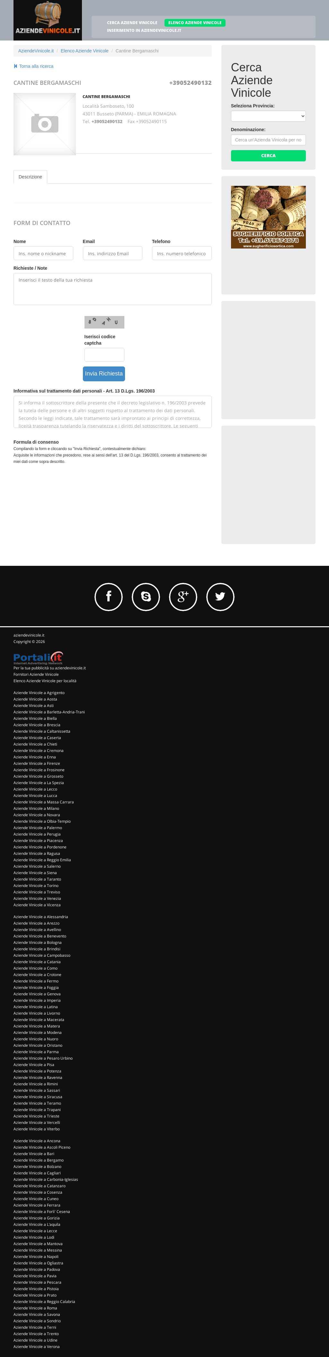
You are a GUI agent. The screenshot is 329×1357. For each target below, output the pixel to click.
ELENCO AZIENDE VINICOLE (195, 22)
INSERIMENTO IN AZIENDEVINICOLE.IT (144, 30)
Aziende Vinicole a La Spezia (38, 782)
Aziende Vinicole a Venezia (37, 898)
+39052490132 (190, 82)
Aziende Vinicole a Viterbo (36, 1129)
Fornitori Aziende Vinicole (36, 674)
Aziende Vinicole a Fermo (35, 981)
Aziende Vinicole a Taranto (37, 879)
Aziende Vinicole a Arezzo (36, 923)
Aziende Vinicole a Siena (35, 872)
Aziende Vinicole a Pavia (35, 1276)
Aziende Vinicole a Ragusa (36, 853)
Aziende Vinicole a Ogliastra (38, 1263)
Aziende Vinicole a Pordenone (40, 847)
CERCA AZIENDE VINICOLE (132, 22)
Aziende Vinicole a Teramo (37, 1103)
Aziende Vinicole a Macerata (38, 1019)
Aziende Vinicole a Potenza (37, 1071)
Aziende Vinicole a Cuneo (35, 1198)
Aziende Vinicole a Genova (37, 994)
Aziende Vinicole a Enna (34, 757)
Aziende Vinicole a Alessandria (40, 916)
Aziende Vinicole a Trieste (36, 1116)
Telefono (161, 241)
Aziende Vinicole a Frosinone (39, 770)
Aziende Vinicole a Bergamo (38, 1160)
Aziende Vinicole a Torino (35, 885)
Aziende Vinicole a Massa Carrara (43, 802)
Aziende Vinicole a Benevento (39, 936)
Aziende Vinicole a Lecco (35, 789)
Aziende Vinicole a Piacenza (38, 840)
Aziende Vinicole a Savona (36, 1314)
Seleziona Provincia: (253, 105)
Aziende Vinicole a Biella (35, 718)
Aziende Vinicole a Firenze (36, 763)
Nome (19, 241)
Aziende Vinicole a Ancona (36, 1141)
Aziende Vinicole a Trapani (37, 1109)
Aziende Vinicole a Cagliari (37, 1173)
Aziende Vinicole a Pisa (33, 1064)
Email (89, 241)
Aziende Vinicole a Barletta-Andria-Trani (49, 712)
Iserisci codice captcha (100, 340)
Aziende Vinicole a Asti (33, 705)
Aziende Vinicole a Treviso (36, 892)
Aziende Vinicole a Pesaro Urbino (43, 1058)
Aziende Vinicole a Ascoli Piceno (41, 1147)
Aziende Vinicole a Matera (36, 1026)
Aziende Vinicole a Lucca (35, 795)
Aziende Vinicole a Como (35, 968)
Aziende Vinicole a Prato (35, 1295)
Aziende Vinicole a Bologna (37, 942)
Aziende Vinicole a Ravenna (37, 1077)
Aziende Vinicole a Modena (37, 1032)
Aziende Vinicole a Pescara (37, 1282)
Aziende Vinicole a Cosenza (37, 1192)
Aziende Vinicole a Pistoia (36, 1288)
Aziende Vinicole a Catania (37, 961)
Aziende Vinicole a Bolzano (37, 1166)
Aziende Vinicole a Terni (34, 1327)
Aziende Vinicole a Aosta (35, 699)
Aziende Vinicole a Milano (36, 808)
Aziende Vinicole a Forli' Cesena (41, 1211)
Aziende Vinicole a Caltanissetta (41, 731)
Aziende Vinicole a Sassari (36, 1090)
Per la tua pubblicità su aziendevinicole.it (49, 668)
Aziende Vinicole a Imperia (37, 1000)
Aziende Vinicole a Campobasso (41, 955)
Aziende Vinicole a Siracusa (37, 1096)
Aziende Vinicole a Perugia (37, 834)
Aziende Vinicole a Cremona (38, 750)
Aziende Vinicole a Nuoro (35, 1039)
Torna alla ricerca (33, 66)
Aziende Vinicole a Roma (35, 1308)
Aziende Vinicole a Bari (33, 1153)
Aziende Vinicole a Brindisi (36, 949)
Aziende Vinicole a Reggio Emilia (42, 860)
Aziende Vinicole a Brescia (36, 725)
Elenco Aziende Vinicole (85, 50)
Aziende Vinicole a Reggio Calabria (44, 1301)
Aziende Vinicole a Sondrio (37, 1321)
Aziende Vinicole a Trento (36, 1333)
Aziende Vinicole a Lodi (33, 1237)
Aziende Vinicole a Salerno (37, 866)
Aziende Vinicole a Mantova (38, 1243)
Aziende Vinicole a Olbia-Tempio (42, 821)
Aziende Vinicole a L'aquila (36, 1224)
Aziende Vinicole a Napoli (35, 1256)
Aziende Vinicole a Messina (37, 1250)
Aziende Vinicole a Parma (36, 1051)
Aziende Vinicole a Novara (36, 815)
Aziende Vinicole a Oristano (37, 1045)
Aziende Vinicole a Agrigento (39, 692)
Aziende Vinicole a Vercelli (36, 1122)
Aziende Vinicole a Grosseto (38, 776)
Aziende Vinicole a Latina (35, 1006)
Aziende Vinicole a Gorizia (36, 1218)
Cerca (268, 155)
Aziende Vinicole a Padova (36, 1269)
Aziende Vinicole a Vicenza (37, 905)
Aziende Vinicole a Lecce (35, 1231)
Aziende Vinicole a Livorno (36, 1013)
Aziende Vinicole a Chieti (35, 744)
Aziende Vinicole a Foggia (36, 987)
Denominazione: (248, 129)
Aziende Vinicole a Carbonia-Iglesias (45, 1179)
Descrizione (30, 176)
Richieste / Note (30, 268)
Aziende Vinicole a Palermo (37, 827)
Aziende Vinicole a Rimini (35, 1084)
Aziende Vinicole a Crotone (37, 974)
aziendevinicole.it (28, 635)
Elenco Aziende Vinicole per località (44, 680)
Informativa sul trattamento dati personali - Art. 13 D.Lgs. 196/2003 (84, 391)
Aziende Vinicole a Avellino (37, 929)
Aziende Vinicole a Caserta (37, 737)
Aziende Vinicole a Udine (35, 1340)
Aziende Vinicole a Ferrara (36, 1205)
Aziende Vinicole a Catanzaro (39, 1186)
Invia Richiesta (104, 373)
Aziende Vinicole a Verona (36, 1346)
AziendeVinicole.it (36, 50)
